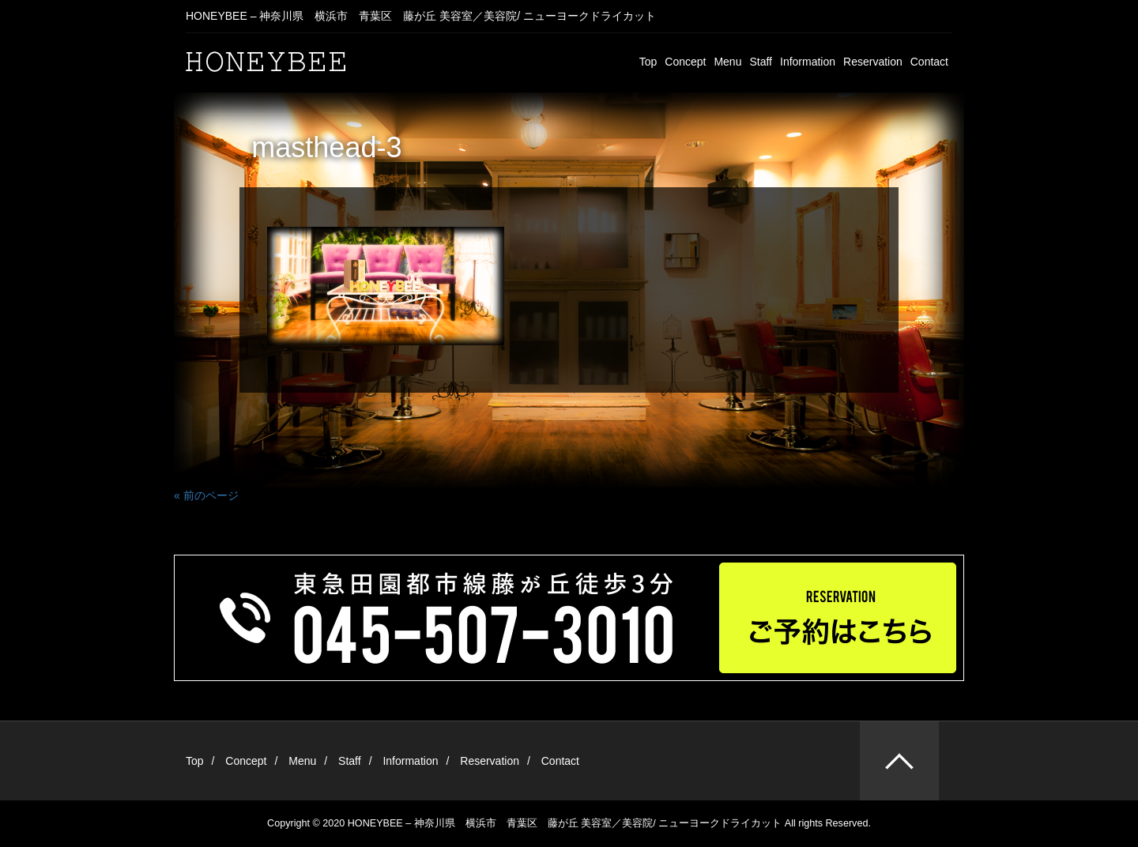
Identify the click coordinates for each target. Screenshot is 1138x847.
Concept (685, 61)
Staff (760, 61)
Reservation (872, 61)
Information (807, 61)
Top (648, 61)
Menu (727, 61)
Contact (929, 61)
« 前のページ (206, 495)
